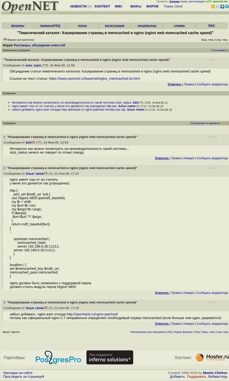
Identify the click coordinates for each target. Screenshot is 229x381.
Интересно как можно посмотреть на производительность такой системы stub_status (71, 102)
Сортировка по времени (205, 123)
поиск (82, 25)
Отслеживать (219, 50)
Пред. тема (208, 332)
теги (178, 6)
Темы (197, 332)
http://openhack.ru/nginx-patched (92, 314)
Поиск (168, 6)
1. (5, 137)
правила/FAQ (50, 25)
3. (5, 302)
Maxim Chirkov (215, 373)
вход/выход (147, 25)
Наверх (189, 158)
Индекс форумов (183, 332)
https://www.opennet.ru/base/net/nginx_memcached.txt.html (94, 78)
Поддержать (197, 376)
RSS (211, 25)
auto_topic (33, 65)
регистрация (196, 1)
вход (184, 1)
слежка (179, 25)
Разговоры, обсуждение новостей (39, 45)
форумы (17, 25)
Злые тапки (127, 106)
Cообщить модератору (212, 84)
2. (5, 168)
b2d (135, 102)
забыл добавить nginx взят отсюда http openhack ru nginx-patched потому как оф (68, 109)
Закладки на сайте (17, 373)
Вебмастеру (217, 376)
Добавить (177, 376)
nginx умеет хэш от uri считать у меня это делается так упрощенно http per (64, 106)
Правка (189, 84)
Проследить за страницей (23, 376)
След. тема (222, 332)
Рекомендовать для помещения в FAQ (151, 332)
